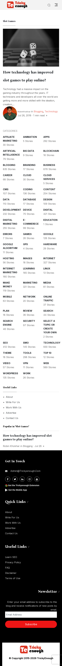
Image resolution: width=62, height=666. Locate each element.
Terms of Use (12, 578)
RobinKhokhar (24, 111)
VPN (25, 363)
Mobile (7, 296)
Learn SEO (11, 557)
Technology (51, 111)
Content (49, 189)
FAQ (7, 567)
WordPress (10, 373)
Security (29, 320)
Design (47, 199)
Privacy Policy (13, 562)
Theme (7, 352)
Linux (46, 268)
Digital (48, 209)
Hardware (50, 244)
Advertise (11, 412)
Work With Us (13, 407)
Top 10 (47, 352)
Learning (29, 268)
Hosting (8, 258)
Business (49, 165)
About (9, 396)
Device (27, 209)
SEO (5, 342)
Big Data (28, 150)
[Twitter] (15, 479)
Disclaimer (10, 572)
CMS (5, 189)
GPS (25, 244)
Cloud (27, 175)
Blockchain (51, 150)
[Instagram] (29, 479)
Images (27, 258)
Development (12, 209)
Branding (29, 165)
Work (26, 373)
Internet (49, 258)
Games (27, 234)
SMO (26, 342)
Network (29, 296)
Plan (6, 310)
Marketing (30, 282)
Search (48, 310)
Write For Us (13, 402)
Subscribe (31, 624)
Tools (27, 352)
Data (6, 199)
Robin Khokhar (11, 446)
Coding (28, 189)
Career (7, 175)
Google (48, 234)
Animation (30, 136)
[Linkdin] (22, 479)
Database (29, 199)
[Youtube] (36, 479)
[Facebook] (7, 479)
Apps (46, 136)
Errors (7, 234)
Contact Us (12, 418)
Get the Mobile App (17, 490)
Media (47, 282)
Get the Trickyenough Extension (23, 485)
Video (6, 363)
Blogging (38, 111)
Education (50, 219)
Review (27, 310)
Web (46, 363)
